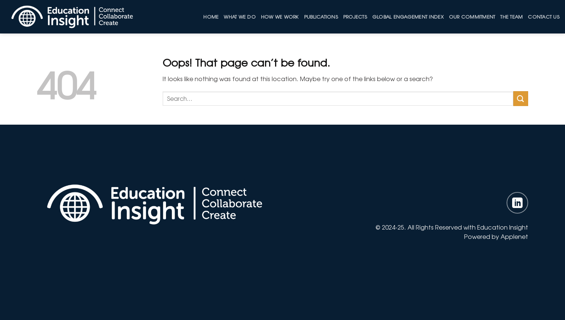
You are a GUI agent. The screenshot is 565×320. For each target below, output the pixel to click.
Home (210, 16)
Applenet (514, 236)
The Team (511, 16)
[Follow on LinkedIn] (517, 203)
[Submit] (520, 98)
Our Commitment (472, 16)
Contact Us (543, 16)
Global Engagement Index (408, 16)
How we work (280, 16)
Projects (355, 16)
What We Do (240, 16)
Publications (321, 16)
